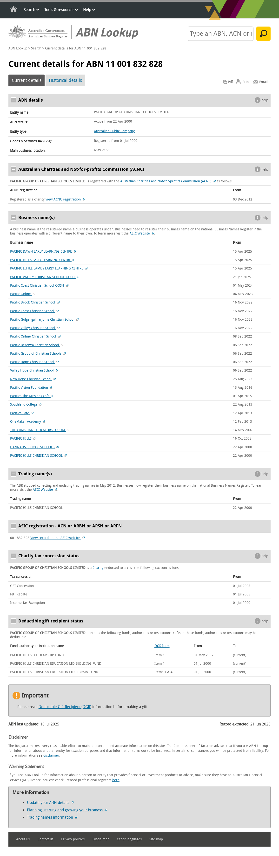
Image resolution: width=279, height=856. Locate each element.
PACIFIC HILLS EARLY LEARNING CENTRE (42, 260)
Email (263, 82)
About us (23, 839)
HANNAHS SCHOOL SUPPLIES (34, 447)
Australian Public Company (114, 131)
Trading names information (52, 817)
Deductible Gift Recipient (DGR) (65, 706)
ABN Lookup (17, 48)
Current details (26, 80)
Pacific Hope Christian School (34, 362)
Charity (98, 568)
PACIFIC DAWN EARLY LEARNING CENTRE (43, 251)
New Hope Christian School (33, 379)
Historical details (65, 80)
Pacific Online (22, 294)
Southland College (26, 404)
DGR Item (162, 646)
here (116, 780)
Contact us (45, 839)
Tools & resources (59, 9)
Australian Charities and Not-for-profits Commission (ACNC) (168, 181)
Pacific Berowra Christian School (36, 345)
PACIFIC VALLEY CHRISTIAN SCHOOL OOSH (44, 277)
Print (246, 82)
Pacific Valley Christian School (35, 328)
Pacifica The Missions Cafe (32, 396)
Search (29, 9)
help (264, 100)
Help (87, 9)
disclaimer (51, 755)
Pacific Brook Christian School (35, 302)
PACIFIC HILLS (23, 438)
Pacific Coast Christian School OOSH (39, 285)
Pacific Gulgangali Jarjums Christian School (44, 320)
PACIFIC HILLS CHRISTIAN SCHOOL (38, 456)
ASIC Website (142, 233)
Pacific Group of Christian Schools (38, 354)
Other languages (129, 839)
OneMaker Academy (27, 422)
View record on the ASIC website (57, 538)
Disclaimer (101, 839)
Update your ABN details (50, 802)
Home (13, 10)
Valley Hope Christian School (34, 370)
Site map (156, 839)
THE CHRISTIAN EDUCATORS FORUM (39, 430)
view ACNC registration (65, 199)
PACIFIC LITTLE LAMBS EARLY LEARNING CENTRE (48, 268)
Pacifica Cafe (21, 413)
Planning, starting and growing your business (67, 810)
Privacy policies (73, 839)
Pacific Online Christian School (35, 336)
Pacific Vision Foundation (31, 388)
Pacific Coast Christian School (34, 311)
